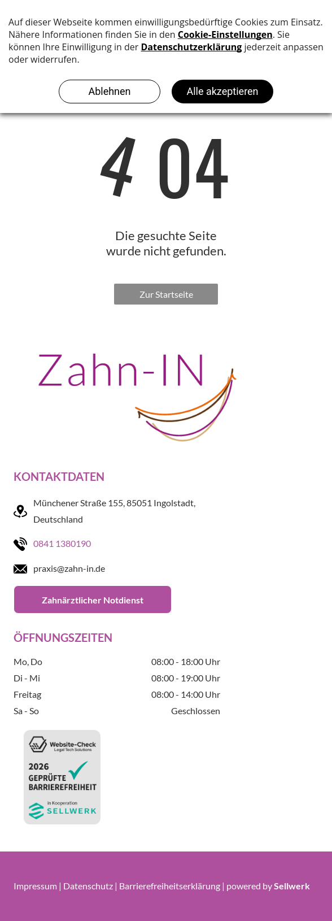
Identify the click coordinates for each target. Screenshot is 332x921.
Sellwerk (292, 885)
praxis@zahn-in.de (69, 568)
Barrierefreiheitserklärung (169, 885)
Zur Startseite (166, 294)
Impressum (35, 885)
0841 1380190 (62, 543)
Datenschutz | (90, 885)
